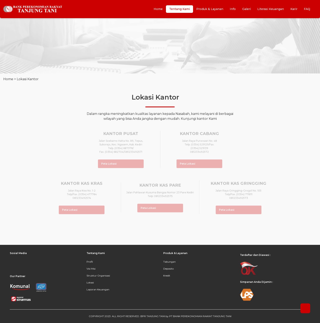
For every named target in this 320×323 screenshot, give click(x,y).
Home (158, 9)
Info (233, 9)
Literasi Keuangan (270, 9)
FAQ (307, 9)
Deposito (168, 268)
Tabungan (169, 261)
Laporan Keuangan (98, 289)
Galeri (246, 9)
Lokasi (90, 282)
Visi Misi (91, 268)
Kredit (166, 275)
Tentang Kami (179, 9)
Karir (293, 9)
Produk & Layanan (209, 9)
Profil (90, 261)
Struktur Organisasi (98, 275)
